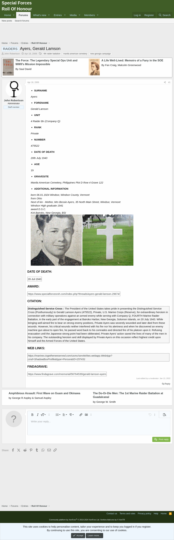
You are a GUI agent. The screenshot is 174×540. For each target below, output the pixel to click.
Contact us (112, 513)
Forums (23, 15)
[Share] (165, 82)
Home (7, 15)
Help (156, 513)
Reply (167, 383)
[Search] (164, 15)
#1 (169, 82)
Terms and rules (127, 513)
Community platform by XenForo (74, 520)
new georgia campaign (100, 54)
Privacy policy (144, 513)
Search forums (22, 20)
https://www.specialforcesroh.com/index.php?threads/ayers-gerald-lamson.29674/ (74, 293)
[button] (13, 15)
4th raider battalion (52, 54)
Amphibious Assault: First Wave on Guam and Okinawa (44, 393)
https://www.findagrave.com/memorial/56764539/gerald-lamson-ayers (67, 374)
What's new (39, 15)
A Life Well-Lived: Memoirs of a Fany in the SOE (132, 60)
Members (89, 15)
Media (73, 15)
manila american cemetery (75, 54)
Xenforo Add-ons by (112, 520)
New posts (7, 20)
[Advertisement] (87, 33)
